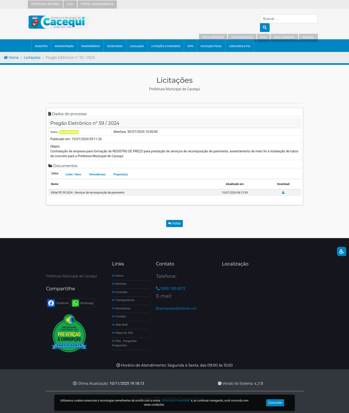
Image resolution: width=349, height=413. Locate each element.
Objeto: (55, 146)
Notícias (119, 283)
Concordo (275, 402)
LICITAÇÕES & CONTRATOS (166, 46)
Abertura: (120, 132)
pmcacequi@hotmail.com (176, 308)
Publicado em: (60, 139)
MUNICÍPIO (41, 46)
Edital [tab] (54, 173)
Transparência (123, 300)
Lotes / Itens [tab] (73, 174)
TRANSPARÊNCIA (90, 46)
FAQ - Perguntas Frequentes (124, 343)
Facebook (58, 303)
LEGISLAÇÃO (137, 46)
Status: (54, 132)
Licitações (32, 57)
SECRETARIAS (115, 46)
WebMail (308, 37)
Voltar (174, 223)
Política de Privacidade (175, 400)
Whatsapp (82, 303)
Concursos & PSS (239, 46)
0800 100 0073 (170, 288)
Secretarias (121, 308)
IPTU (263, 37)
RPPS (190, 46)
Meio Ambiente (284, 37)
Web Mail (120, 324)
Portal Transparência (97, 4)
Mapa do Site (122, 332)
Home (11, 57)
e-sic (70, 4)
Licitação (119, 292)
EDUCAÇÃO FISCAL (211, 46)
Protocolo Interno (45, 4)
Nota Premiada (213, 37)
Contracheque (242, 37)
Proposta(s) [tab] (120, 174)
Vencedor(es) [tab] (97, 174)
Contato (119, 316)
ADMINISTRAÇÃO (64, 46)
